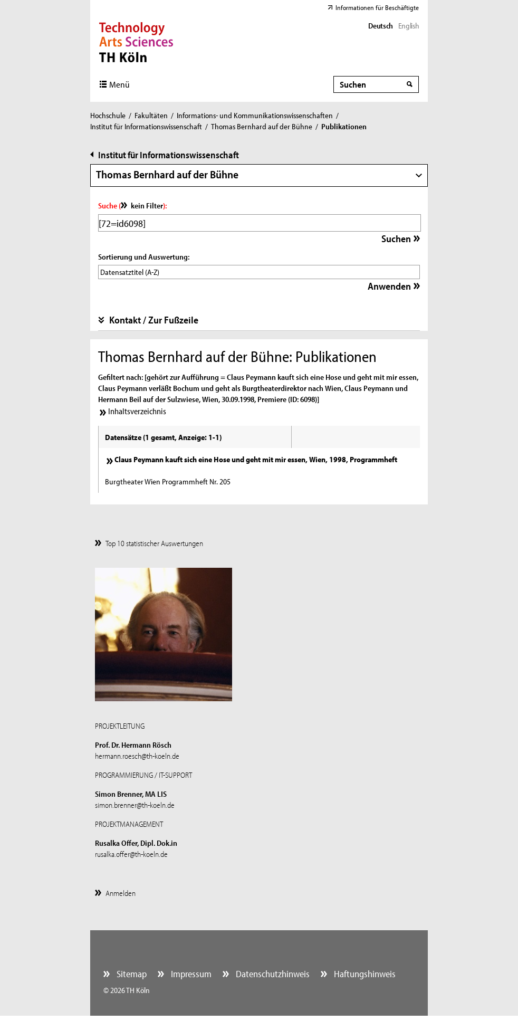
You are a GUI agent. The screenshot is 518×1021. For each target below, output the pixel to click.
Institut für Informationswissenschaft (146, 126)
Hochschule (108, 115)
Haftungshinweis (364, 974)
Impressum (190, 974)
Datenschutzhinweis (272, 974)
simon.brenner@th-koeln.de (135, 805)
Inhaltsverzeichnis (137, 411)
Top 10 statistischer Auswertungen (154, 543)
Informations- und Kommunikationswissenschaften (255, 115)
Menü (119, 84)
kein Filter (147, 206)
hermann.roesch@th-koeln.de (137, 756)
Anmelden (120, 893)
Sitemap (130, 974)
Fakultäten (151, 115)
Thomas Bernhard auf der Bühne (261, 126)
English (408, 26)
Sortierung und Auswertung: (143, 257)
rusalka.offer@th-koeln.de (131, 854)
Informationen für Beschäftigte (377, 7)
